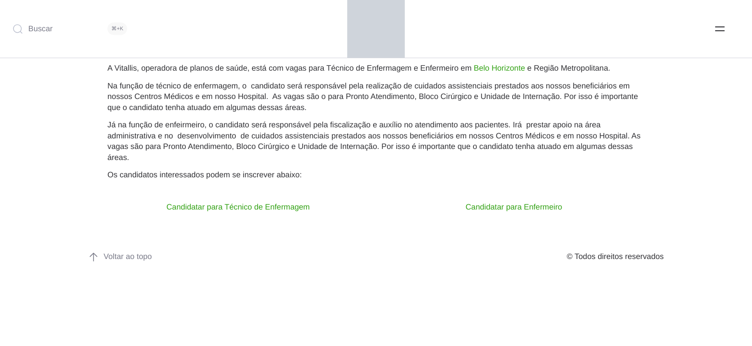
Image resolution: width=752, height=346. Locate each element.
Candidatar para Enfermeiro (514, 207)
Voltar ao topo (120, 257)
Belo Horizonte (499, 68)
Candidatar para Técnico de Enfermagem (238, 207)
